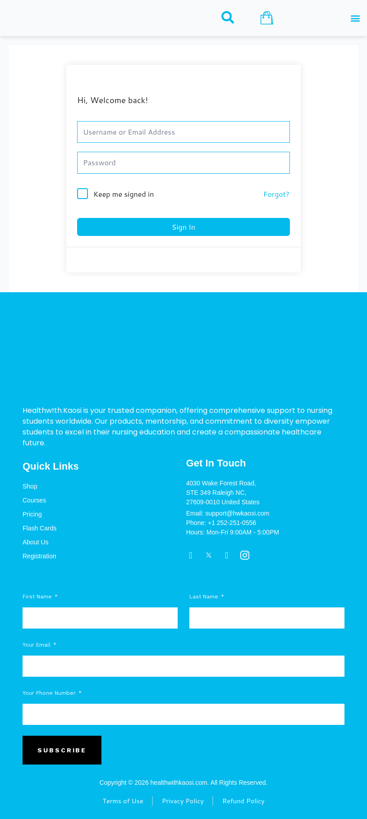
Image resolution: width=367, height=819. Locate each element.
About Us (36, 542)
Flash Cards (39, 528)
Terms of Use (122, 800)
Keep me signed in (123, 194)
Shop (30, 486)
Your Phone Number (50, 693)
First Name (38, 596)
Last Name (204, 596)
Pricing (32, 514)
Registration (39, 556)
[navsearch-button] (227, 17)
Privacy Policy (183, 800)
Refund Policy (244, 800)
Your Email (37, 645)
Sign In (183, 227)
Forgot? (276, 194)
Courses (34, 500)
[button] (355, 18)
